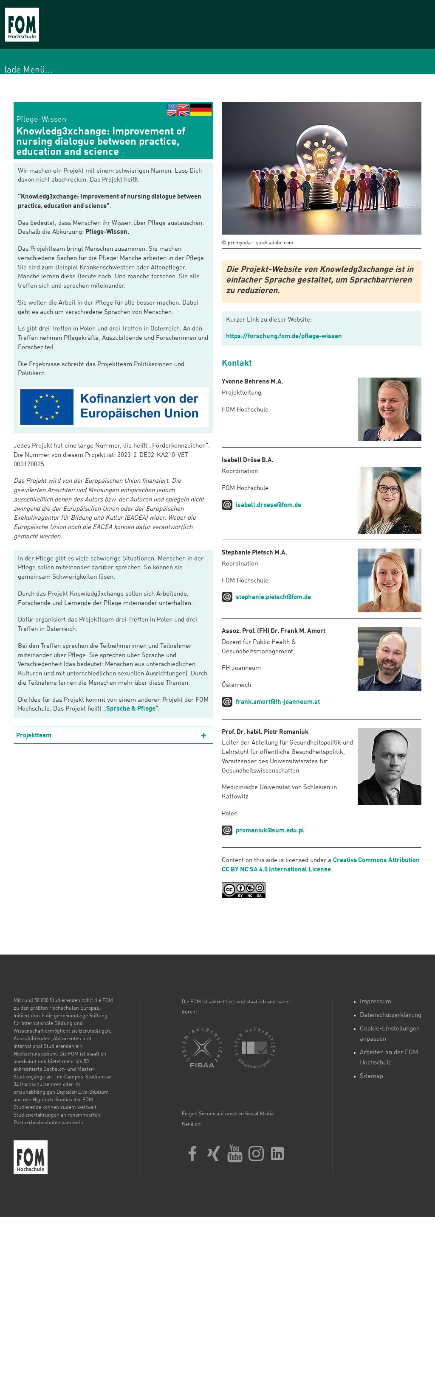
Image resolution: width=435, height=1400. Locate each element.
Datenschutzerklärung (390, 1015)
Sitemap (371, 1076)
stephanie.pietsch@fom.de (273, 597)
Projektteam (33, 736)
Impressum (375, 1002)
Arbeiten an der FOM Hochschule (389, 1058)
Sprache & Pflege (130, 709)
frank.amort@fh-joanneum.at (278, 702)
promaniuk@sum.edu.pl (270, 831)
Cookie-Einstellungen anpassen (390, 1034)
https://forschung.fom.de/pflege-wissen (284, 336)
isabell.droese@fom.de (268, 505)
